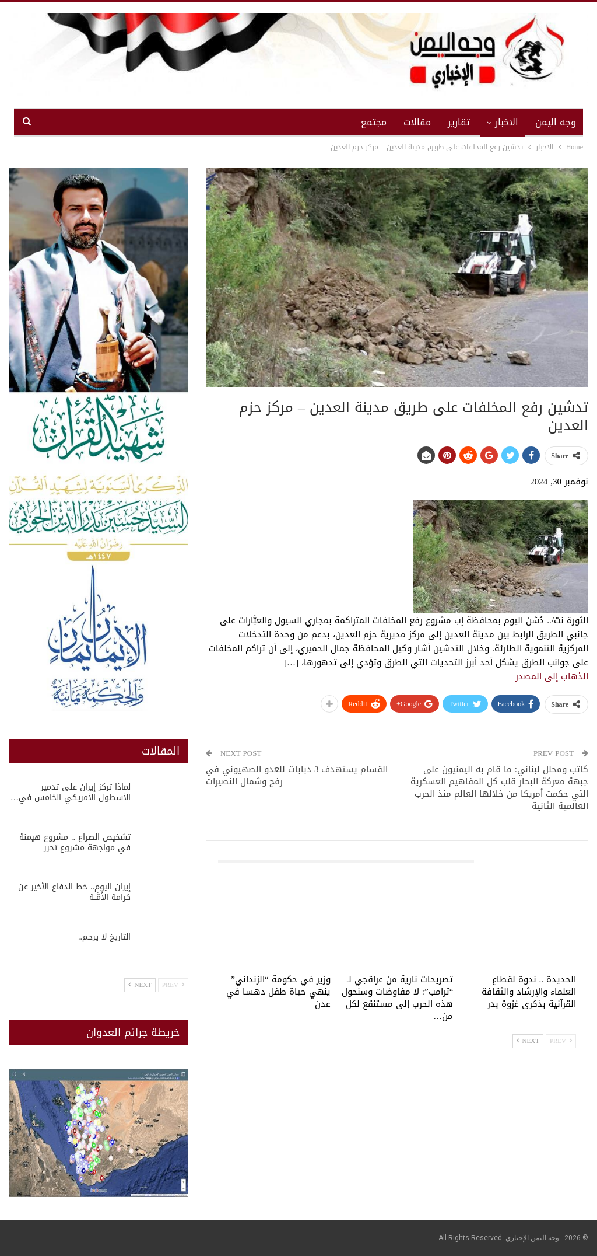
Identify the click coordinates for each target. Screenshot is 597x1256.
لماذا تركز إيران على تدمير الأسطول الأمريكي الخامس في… (70, 792)
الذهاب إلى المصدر (551, 676)
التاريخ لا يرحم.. (104, 937)
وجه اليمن (555, 122)
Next (528, 1041)
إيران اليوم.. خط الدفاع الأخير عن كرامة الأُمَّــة (74, 892)
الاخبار (506, 122)
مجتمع (374, 122)
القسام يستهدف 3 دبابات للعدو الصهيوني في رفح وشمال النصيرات (297, 775)
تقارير (459, 122)
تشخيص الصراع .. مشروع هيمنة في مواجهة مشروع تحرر (75, 842)
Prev (561, 1041)
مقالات (417, 122)
